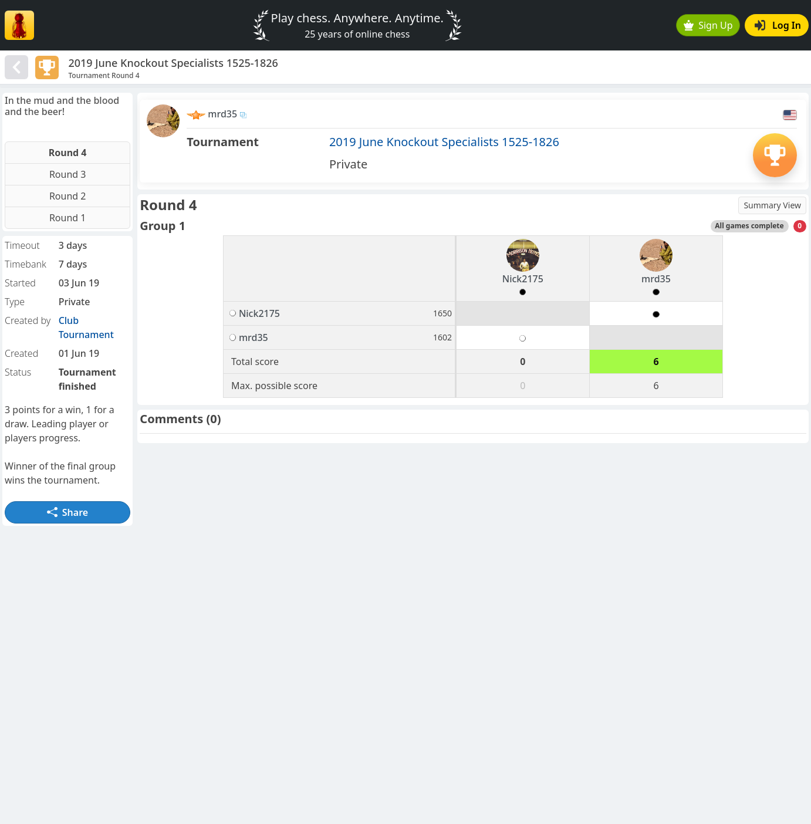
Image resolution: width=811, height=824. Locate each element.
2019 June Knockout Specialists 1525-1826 (444, 142)
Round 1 (67, 217)
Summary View (772, 205)
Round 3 (67, 174)
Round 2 (67, 196)
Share (67, 512)
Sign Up (708, 25)
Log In (778, 25)
